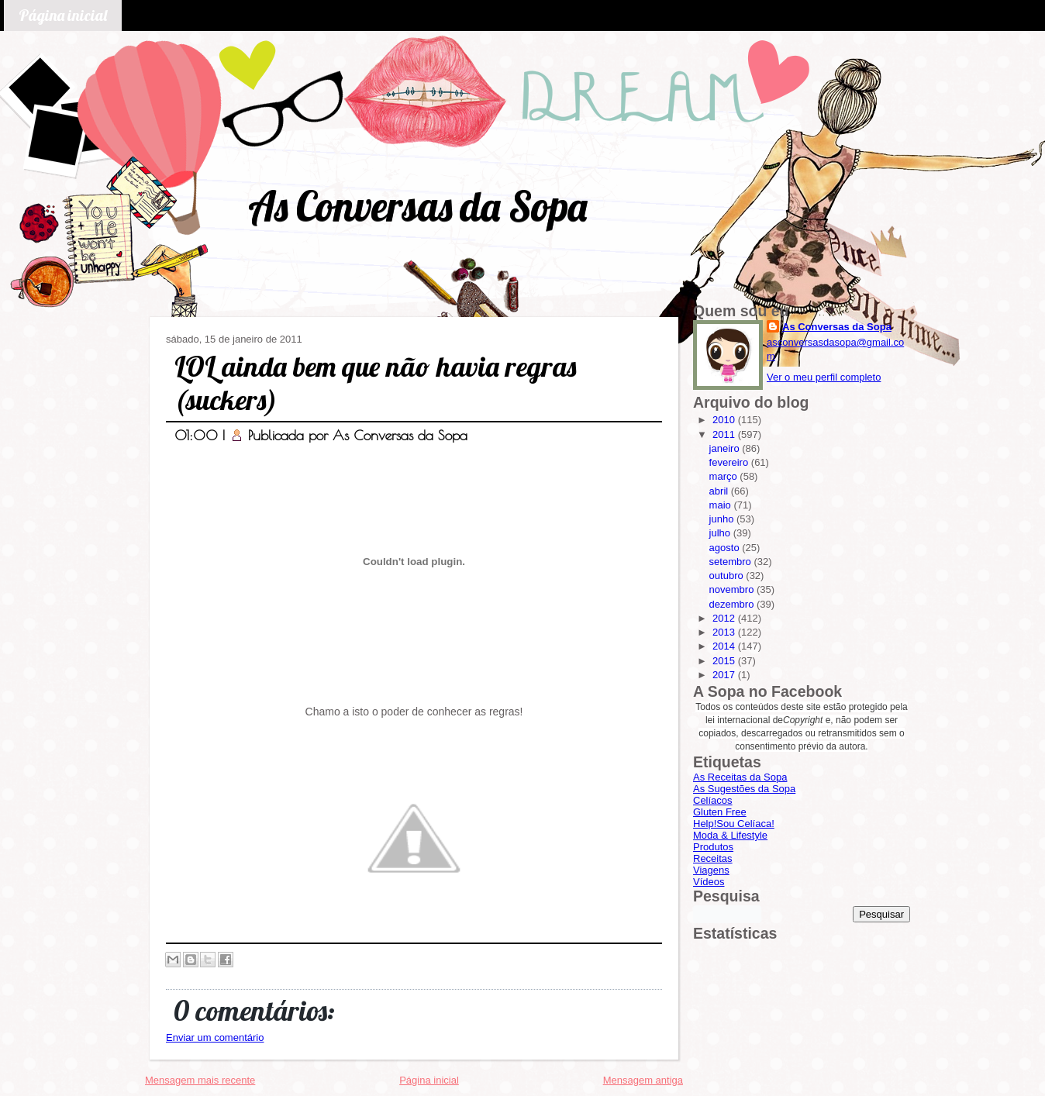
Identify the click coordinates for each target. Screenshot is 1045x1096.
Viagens (711, 870)
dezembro (733, 604)
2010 (725, 420)
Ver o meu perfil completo (824, 377)
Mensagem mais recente (200, 1080)
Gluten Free (720, 812)
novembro (733, 589)
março (724, 476)
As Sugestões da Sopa (744, 788)
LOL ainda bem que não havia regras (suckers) (375, 383)
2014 (725, 646)
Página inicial (63, 15)
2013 (725, 632)
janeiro (726, 448)
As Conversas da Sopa (417, 206)
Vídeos (708, 881)
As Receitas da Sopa (740, 777)
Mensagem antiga (643, 1080)
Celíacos (713, 800)
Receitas (713, 858)
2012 (725, 618)
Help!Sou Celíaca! (733, 823)
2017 (725, 675)
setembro (731, 561)
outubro (728, 575)
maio (721, 505)
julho (721, 533)
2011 (725, 434)
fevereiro (730, 462)
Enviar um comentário (215, 1037)
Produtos (713, 847)
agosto (726, 547)
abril (720, 491)
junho (722, 519)
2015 (725, 661)
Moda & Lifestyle (730, 835)
